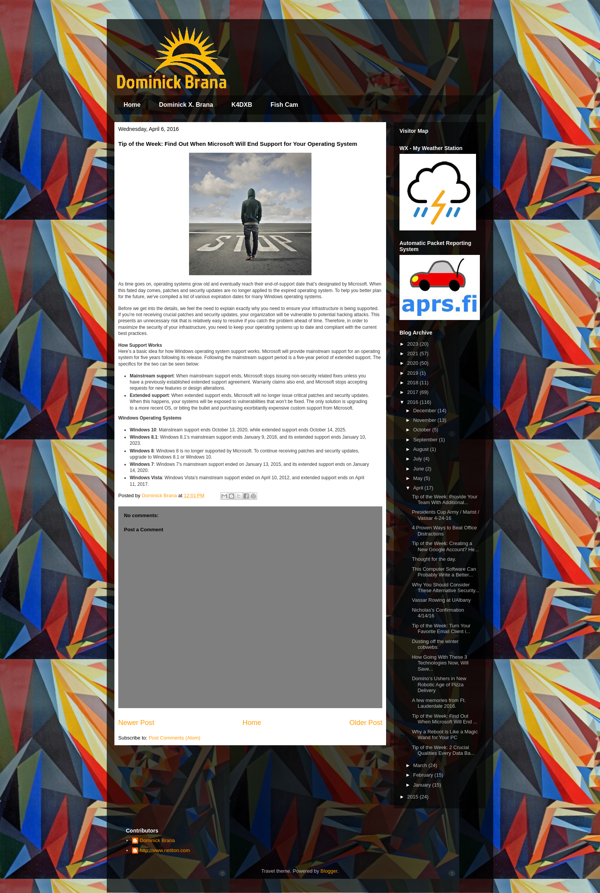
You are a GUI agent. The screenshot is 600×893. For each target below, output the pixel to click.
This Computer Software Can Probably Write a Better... (444, 572)
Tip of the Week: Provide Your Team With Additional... (444, 500)
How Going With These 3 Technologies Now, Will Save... (440, 663)
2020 (413, 363)
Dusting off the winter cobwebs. (435, 644)
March (421, 765)
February (424, 775)
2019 (413, 373)
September (426, 439)
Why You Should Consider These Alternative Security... (445, 588)
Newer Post (136, 722)
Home (132, 104)
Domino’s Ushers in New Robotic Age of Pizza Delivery (439, 684)
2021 (413, 353)
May (418, 478)
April (419, 488)
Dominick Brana (157, 840)
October (422, 430)
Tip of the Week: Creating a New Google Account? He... (445, 546)
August (421, 449)
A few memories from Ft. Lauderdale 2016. (439, 703)
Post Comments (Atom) (175, 738)
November (425, 420)
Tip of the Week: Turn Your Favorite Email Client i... (441, 629)
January (422, 785)
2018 (413, 382)
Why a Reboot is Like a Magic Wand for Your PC (445, 735)
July (418, 459)
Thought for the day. (434, 559)
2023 (413, 344)
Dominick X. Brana (186, 104)
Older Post (365, 722)
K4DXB (242, 104)
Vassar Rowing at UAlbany (441, 600)
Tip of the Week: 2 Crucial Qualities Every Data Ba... (443, 750)
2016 (413, 402)
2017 (413, 392)
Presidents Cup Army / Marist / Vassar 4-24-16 (445, 515)
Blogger (329, 871)
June (419, 469)
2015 (413, 797)
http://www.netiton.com (165, 850)
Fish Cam (284, 104)
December (425, 410)
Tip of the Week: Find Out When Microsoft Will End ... (444, 719)
